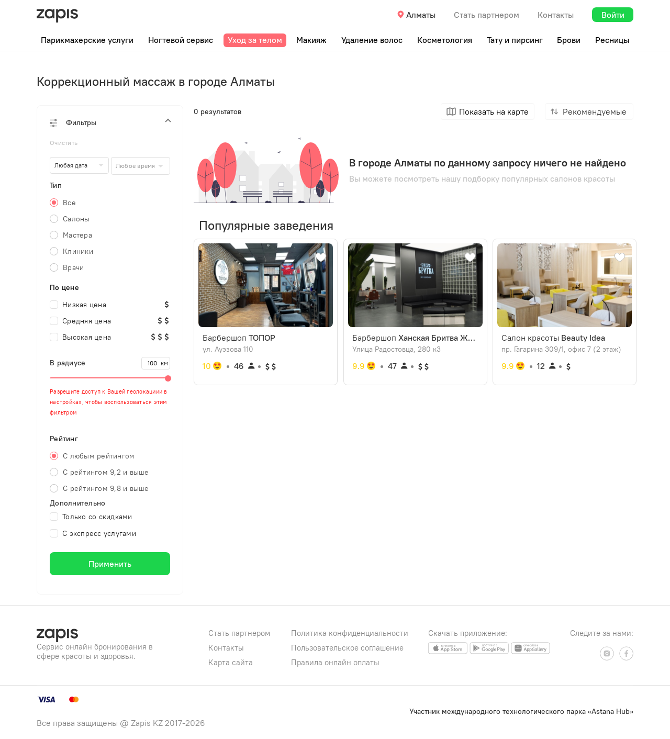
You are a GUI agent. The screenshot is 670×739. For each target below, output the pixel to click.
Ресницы (612, 40)
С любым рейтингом (99, 456)
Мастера (77, 235)
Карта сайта (230, 662)
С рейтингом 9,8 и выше (106, 488)
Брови (568, 40)
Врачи (73, 267)
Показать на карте (494, 111)
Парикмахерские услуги (87, 40)
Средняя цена (80, 321)
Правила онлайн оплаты (335, 662)
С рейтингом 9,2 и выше (106, 472)
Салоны (76, 219)
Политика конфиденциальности (349, 633)
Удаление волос (372, 40)
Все (69, 202)
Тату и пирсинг (515, 40)
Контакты (556, 14)
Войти (612, 14)
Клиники (78, 251)
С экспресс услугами (93, 533)
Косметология (444, 40)
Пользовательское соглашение (347, 648)
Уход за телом (255, 40)
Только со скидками (91, 516)
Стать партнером (486, 14)
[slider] (110, 378)
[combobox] (140, 166)
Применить (109, 563)
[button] (110, 122)
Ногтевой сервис (180, 40)
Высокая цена (80, 337)
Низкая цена (78, 304)
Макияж (311, 40)
